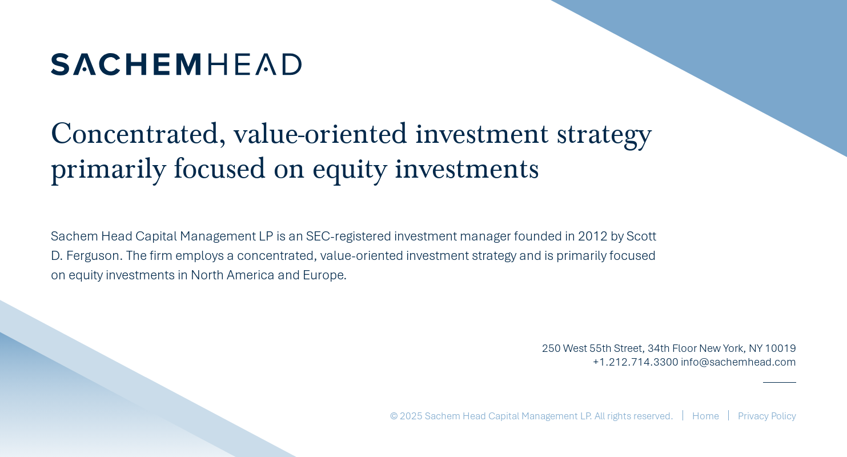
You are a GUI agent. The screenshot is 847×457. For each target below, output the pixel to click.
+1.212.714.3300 (636, 362)
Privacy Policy (767, 416)
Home (705, 416)
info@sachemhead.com (738, 362)
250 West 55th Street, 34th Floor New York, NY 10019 (669, 349)
